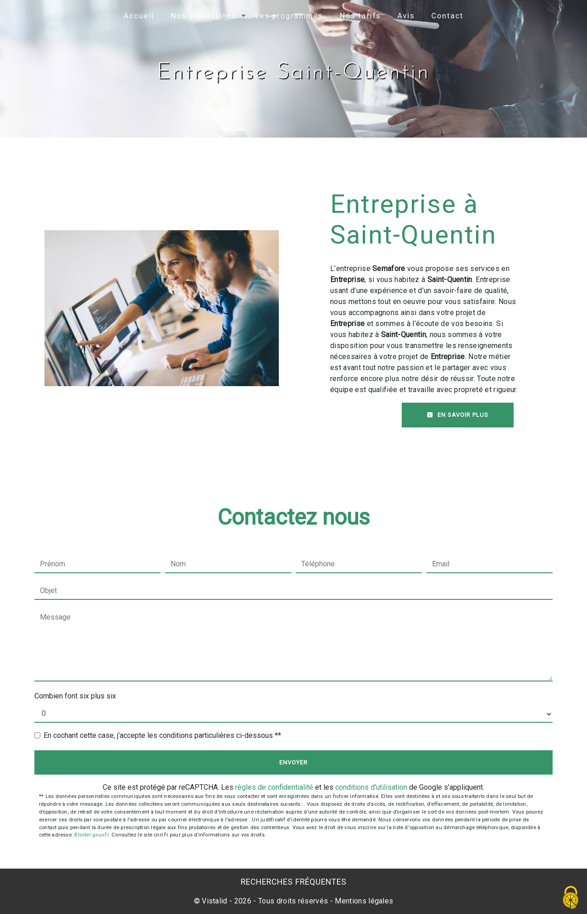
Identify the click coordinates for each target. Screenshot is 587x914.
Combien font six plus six (75, 696)
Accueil (138, 16)
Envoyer (293, 762)
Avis (406, 16)
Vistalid (214, 901)
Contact (448, 16)
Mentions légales (363, 901)
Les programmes (289, 16)
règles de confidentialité (274, 787)
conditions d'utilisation (371, 787)
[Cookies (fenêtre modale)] (571, 898)
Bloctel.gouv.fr (91, 835)
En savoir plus (457, 414)
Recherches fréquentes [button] (294, 881)
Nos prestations (203, 16)
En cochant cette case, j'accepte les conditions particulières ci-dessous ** (162, 735)
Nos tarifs (360, 16)
